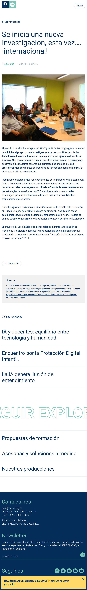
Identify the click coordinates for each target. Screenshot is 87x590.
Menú (80, 5)
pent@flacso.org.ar (12, 508)
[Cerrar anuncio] (83, 579)
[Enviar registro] (82, 554)
